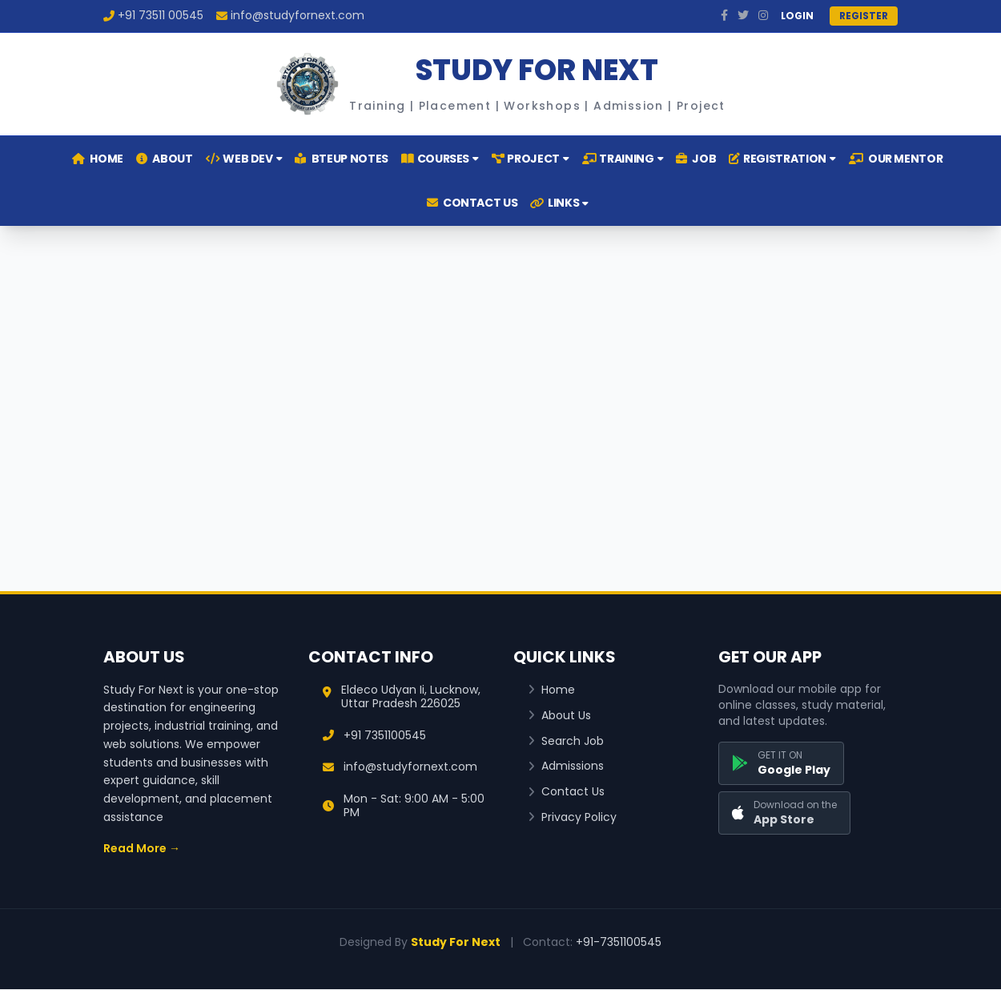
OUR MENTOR (896, 159)
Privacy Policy (572, 817)
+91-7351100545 (618, 942)
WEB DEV (244, 159)
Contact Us (566, 792)
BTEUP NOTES (341, 159)
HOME (97, 159)
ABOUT (164, 159)
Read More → (141, 848)
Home (551, 690)
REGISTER (863, 15)
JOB (696, 159)
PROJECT (530, 159)
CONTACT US (472, 203)
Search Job (566, 741)
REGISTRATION (782, 159)
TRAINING (623, 159)
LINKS (559, 203)
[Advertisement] (500, 389)
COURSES (440, 159)
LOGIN (797, 16)
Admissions (566, 766)
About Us (559, 715)
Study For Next (455, 942)
